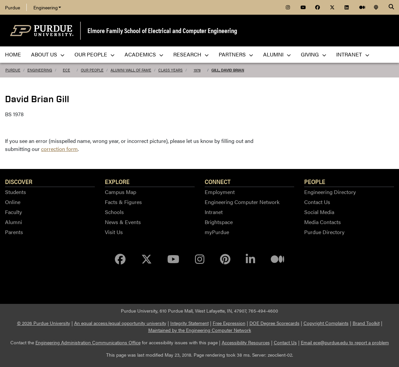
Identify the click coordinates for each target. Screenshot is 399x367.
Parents (14, 232)
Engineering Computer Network (242, 202)
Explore (117, 181)
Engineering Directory (330, 192)
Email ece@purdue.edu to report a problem (345, 342)
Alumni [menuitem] (277, 54)
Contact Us (317, 202)
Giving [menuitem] (313, 54)
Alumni (13, 222)
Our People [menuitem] (94, 54)
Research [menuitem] (191, 54)
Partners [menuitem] (236, 54)
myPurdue (217, 232)
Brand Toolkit (366, 323)
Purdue (12, 7)
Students (15, 192)
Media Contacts (322, 222)
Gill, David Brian (227, 69)
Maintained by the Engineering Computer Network (199, 330)
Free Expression (229, 323)
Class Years (170, 69)
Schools (114, 212)
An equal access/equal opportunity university (120, 323)
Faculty (13, 212)
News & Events (123, 222)
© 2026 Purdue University (43, 323)
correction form (59, 149)
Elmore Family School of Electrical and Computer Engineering (162, 30)
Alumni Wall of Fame (131, 69)
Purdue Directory (324, 232)
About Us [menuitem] (47, 54)
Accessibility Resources (246, 342)
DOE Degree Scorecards (274, 323)
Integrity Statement (189, 323)
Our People (92, 69)
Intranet (214, 212)
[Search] (391, 7)
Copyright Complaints (326, 323)
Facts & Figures (123, 202)
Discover (18, 181)
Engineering (47, 7)
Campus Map (120, 192)
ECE (66, 69)
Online (12, 202)
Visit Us (114, 232)
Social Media (319, 212)
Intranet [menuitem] (352, 54)
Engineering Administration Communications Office (88, 342)
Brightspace (219, 222)
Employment (220, 192)
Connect (218, 181)
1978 (197, 69)
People (314, 181)
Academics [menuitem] (144, 54)
